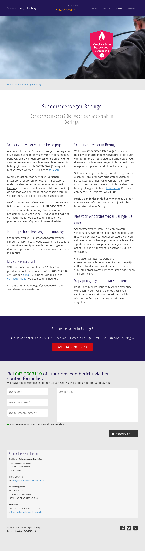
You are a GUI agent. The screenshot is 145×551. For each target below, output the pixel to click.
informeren (113, 188)
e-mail (26, 274)
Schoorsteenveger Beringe (28, 84)
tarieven (54, 170)
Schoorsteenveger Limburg (21, 8)
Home (10, 84)
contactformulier (17, 278)
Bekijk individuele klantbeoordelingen (28, 512)
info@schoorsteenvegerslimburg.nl (28, 480)
